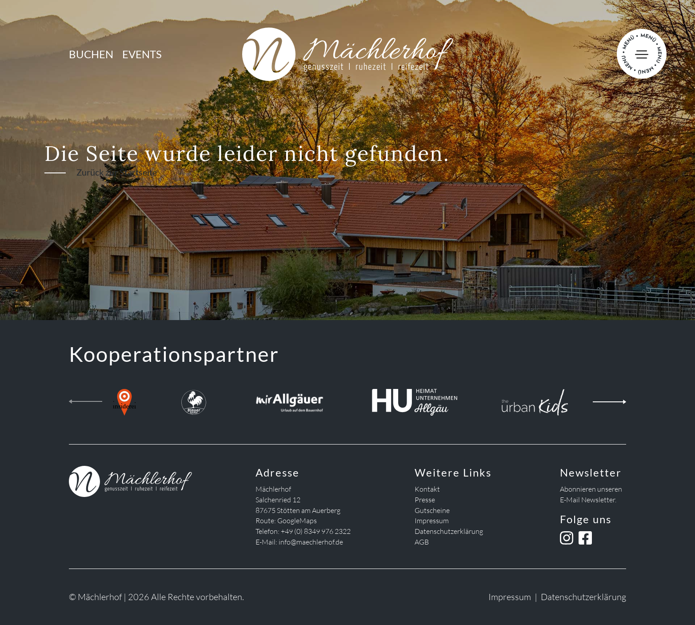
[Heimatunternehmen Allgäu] (414, 400)
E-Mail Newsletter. (588, 499)
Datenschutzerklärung (449, 531)
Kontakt (427, 489)
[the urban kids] (535, 400)
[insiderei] (124, 400)
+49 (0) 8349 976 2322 (316, 531)
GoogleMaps (297, 520)
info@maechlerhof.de (311, 541)
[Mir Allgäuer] (290, 400)
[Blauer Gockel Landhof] (193, 400)
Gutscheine (432, 510)
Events (142, 54)
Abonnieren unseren (591, 489)
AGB (422, 541)
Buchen (91, 54)
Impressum (432, 520)
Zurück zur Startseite (116, 172)
